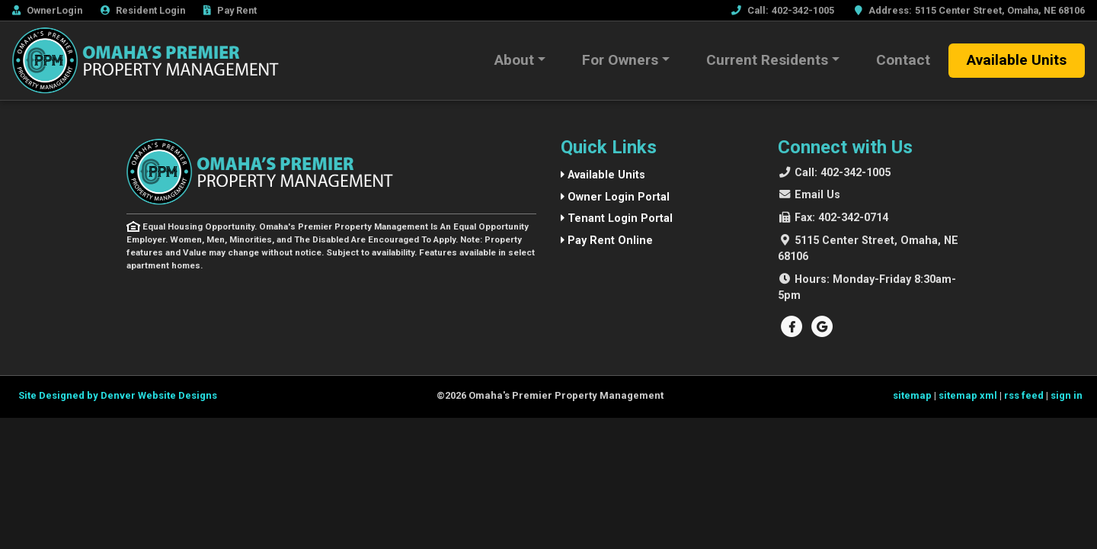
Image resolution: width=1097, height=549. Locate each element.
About (514, 60)
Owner (47, 10)
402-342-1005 (843, 174)
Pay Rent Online (607, 242)
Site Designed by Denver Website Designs (117, 397)
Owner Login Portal (615, 198)
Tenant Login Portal (617, 220)
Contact (903, 60)
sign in (1067, 397)
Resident (143, 10)
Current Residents (767, 60)
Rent (230, 10)
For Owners (620, 60)
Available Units (1017, 60)
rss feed (1024, 397)
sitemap (912, 397)
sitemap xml (968, 397)
